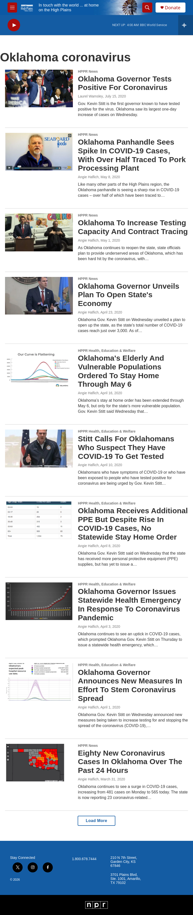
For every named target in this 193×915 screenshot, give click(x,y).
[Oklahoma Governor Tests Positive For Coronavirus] (39, 88)
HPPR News (88, 71)
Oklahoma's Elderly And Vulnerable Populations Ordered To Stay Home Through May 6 (121, 371)
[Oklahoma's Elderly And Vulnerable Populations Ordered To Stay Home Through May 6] (39, 367)
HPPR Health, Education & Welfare (106, 351)
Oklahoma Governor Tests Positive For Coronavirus (125, 83)
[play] (14, 25)
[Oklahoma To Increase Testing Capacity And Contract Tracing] (39, 232)
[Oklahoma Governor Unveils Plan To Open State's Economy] (39, 296)
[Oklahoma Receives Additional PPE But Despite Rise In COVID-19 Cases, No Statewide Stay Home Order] (39, 520)
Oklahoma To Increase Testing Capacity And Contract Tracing (133, 227)
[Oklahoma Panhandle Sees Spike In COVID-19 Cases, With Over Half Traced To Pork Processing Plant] (39, 151)
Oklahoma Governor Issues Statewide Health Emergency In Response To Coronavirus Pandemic (129, 604)
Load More (96, 821)
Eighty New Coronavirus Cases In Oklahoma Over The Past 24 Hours (130, 762)
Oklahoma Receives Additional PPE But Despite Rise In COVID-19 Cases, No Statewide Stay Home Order (133, 523)
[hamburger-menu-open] (12, 8)
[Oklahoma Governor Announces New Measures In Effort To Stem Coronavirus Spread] (39, 682)
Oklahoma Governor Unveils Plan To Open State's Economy (128, 295)
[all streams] (185, 25)
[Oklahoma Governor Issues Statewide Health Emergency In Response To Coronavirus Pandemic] (39, 601)
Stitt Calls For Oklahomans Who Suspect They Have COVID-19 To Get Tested (126, 447)
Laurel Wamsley (90, 96)
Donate (172, 7)
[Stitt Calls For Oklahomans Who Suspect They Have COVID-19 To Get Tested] (39, 448)
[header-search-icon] (147, 8)
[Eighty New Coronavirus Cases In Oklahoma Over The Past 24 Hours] (39, 762)
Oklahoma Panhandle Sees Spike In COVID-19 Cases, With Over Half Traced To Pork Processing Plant (132, 155)
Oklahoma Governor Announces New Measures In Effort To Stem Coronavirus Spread (130, 685)
